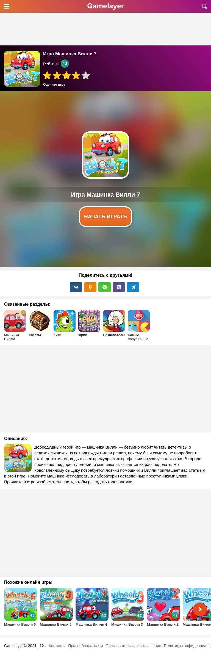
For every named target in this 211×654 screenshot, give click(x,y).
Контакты (57, 646)
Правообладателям (85, 646)
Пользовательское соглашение (133, 646)
